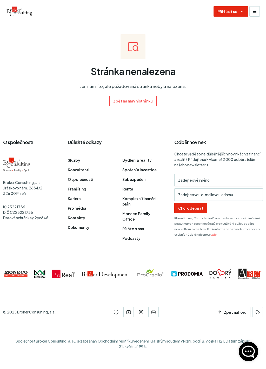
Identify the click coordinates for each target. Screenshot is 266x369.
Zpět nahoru (232, 312)
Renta (127, 189)
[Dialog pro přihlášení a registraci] (231, 11)
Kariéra (74, 198)
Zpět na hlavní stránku (133, 101)
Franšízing (77, 189)
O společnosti (80, 179)
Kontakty (76, 217)
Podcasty (131, 238)
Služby (74, 160)
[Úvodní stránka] (19, 11)
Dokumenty (78, 227)
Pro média (77, 208)
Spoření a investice (139, 169)
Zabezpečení (134, 179)
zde (214, 234)
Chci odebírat (190, 208)
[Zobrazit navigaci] (254, 11)
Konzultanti (78, 169)
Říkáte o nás (133, 228)
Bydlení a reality (137, 160)
